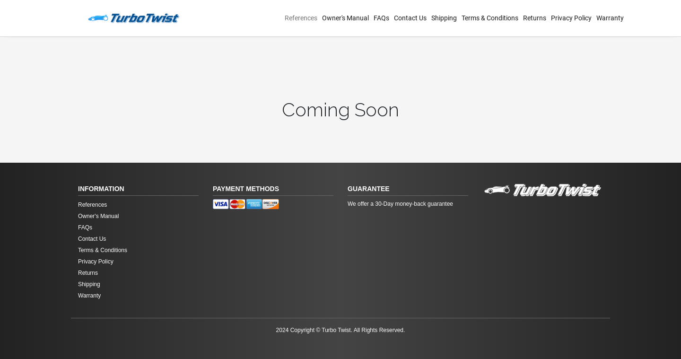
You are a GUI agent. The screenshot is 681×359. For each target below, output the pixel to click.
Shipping (444, 18)
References (301, 18)
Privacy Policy (571, 18)
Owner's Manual (345, 18)
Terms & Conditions (490, 18)
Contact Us (410, 18)
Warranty (610, 18)
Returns (534, 18)
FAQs (381, 18)
